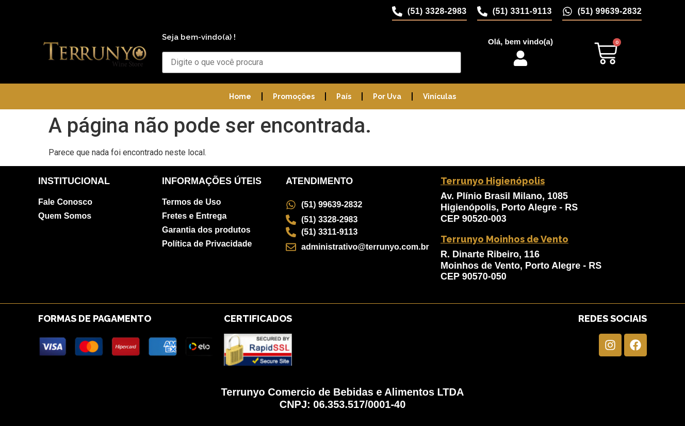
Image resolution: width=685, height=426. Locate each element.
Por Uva (387, 96)
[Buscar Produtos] (311, 62)
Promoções (294, 96)
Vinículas (439, 96)
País (343, 96)
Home (240, 96)
